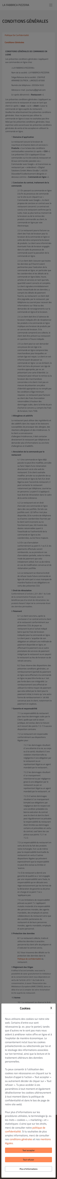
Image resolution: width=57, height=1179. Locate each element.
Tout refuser (28, 1159)
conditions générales (21, 1139)
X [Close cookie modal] (51, 1008)
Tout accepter (28, 1150)
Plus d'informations (29, 1168)
